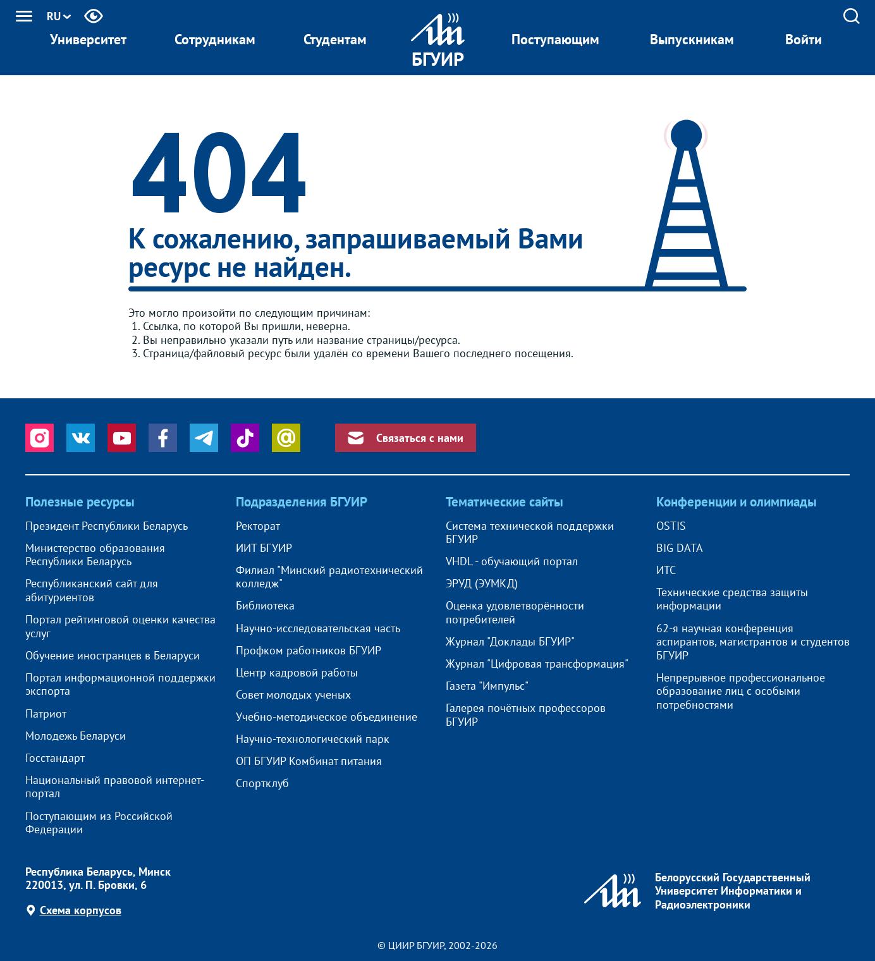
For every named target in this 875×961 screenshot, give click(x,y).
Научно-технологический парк (312, 739)
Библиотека (265, 606)
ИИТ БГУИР (264, 548)
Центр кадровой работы (297, 673)
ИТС (666, 570)
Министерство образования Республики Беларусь (95, 554)
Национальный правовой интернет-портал (114, 786)
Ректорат (258, 526)
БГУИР (438, 58)
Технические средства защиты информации (732, 599)
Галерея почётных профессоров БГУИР (526, 714)
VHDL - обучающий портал (512, 561)
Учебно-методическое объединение (326, 717)
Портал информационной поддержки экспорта (120, 684)
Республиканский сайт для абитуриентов (91, 590)
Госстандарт (55, 758)
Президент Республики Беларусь (106, 526)
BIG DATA (679, 548)
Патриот (45, 714)
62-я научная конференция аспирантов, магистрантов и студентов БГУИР (753, 642)
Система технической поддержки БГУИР (530, 532)
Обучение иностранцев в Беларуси (112, 656)
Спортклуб (262, 783)
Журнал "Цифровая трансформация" (537, 664)
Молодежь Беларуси (75, 736)
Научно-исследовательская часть (318, 628)
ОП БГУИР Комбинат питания (309, 761)
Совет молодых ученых (293, 695)
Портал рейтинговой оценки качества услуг (120, 626)
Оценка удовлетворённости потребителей (515, 612)
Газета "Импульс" (487, 686)
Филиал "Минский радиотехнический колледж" (329, 577)
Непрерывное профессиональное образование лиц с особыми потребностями (740, 691)
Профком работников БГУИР (308, 651)
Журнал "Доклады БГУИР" (510, 642)
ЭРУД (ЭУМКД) (482, 584)
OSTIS (671, 526)
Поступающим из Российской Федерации (99, 822)
